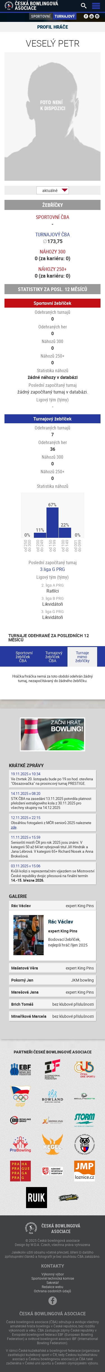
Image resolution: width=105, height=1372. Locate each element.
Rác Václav (60, 921)
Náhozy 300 (53, 251)
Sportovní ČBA (52, 217)
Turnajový (65, 16)
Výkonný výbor (52, 1274)
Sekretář (52, 1282)
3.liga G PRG (52, 569)
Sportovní (40, 16)
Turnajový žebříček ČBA (53, 656)
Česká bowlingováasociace (60, 1228)
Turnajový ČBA (52, 234)
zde (14, 827)
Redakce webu (52, 1286)
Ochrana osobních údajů (52, 1291)
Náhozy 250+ (52, 269)
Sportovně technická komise (52, 1278)
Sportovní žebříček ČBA (24, 656)
